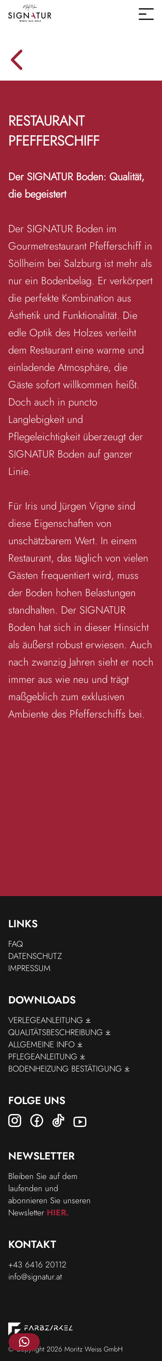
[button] (24, 1342)
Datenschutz (35, 956)
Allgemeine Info (45, 1044)
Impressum (29, 968)
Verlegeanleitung (49, 1020)
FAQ (15, 944)
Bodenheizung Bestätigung (69, 1068)
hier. (58, 1212)
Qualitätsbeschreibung (59, 1032)
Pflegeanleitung (46, 1056)
